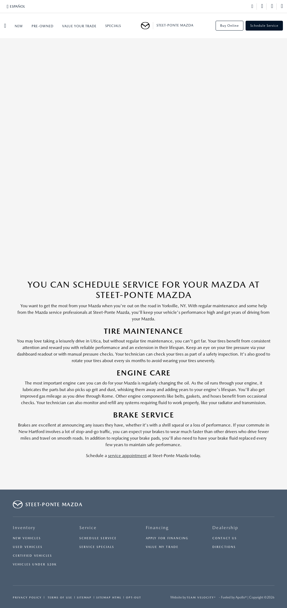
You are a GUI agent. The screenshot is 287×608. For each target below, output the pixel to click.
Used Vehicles (28, 547)
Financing (157, 527)
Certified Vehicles (32, 556)
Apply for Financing (167, 538)
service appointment (127, 455)
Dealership (225, 527)
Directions (224, 547)
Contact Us (224, 538)
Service (88, 527)
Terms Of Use (59, 597)
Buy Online (229, 26)
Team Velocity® (201, 597)
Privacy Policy (27, 597)
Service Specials (96, 547)
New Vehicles (27, 538)
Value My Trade (162, 547)
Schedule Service (264, 26)
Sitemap (84, 597)
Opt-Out (133, 597)
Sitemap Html (108, 597)
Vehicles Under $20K (35, 564)
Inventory (24, 527)
